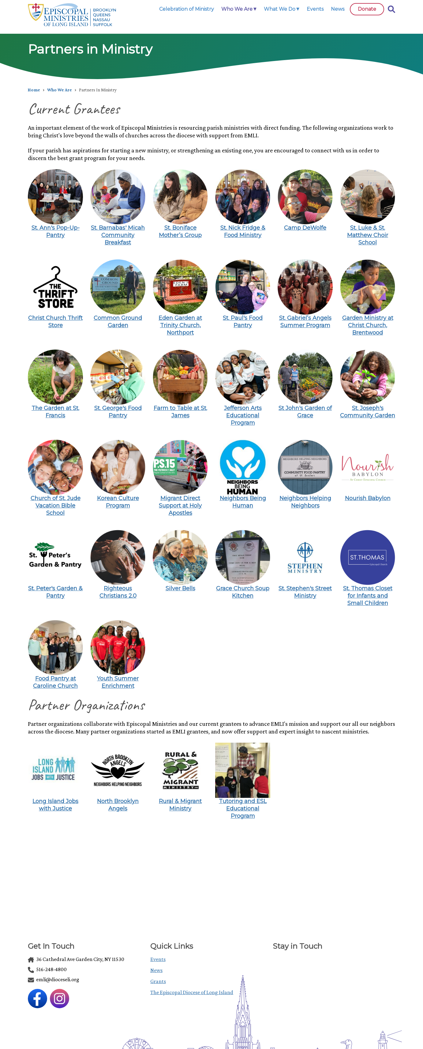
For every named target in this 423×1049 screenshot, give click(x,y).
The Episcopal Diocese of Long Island (191, 992)
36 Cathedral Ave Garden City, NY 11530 (76, 959)
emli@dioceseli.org (53, 979)
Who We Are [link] (237, 9)
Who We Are (59, 89)
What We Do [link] (279, 9)
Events (158, 959)
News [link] (337, 9)
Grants (158, 981)
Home (34, 89)
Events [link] (315, 9)
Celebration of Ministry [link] (186, 9)
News (156, 970)
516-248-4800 (47, 969)
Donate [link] (367, 9)
